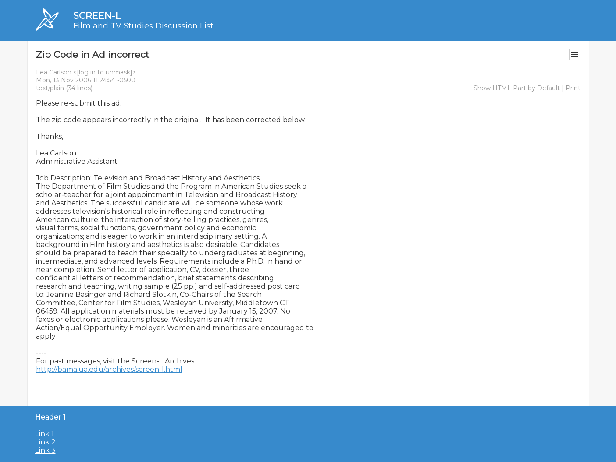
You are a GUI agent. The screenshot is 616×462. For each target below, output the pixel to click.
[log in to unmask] (104, 72)
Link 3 (45, 450)
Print (573, 88)
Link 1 (44, 434)
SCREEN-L (97, 15)
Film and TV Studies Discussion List (143, 26)
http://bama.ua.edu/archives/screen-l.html (109, 369)
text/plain (50, 88)
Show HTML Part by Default (517, 88)
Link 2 (45, 442)
